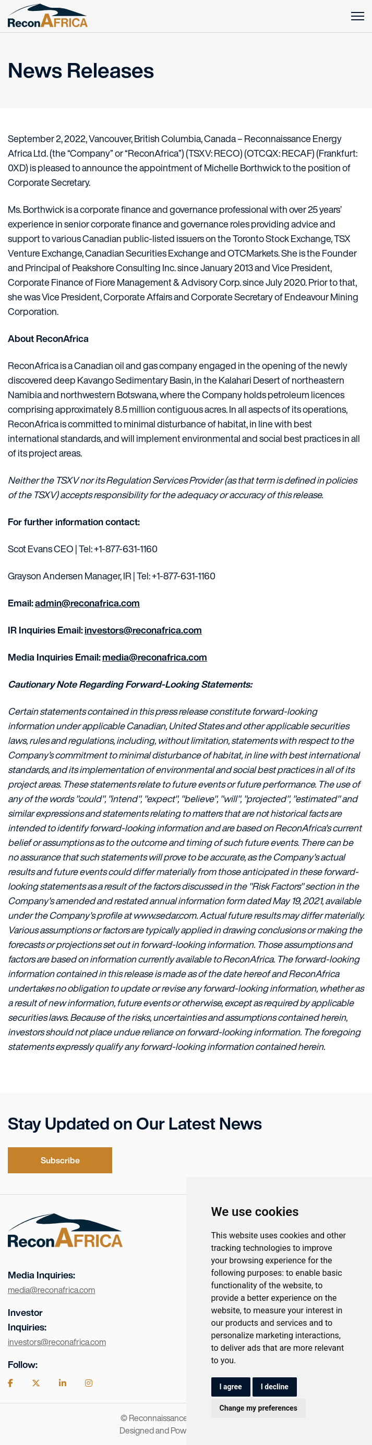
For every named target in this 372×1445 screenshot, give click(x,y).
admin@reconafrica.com (87, 603)
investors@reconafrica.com (143, 630)
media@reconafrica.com (154, 657)
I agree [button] (231, 1387)
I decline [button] (275, 1387)
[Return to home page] (48, 16)
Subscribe (60, 1160)
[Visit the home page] (65, 1243)
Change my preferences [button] (258, 1408)
